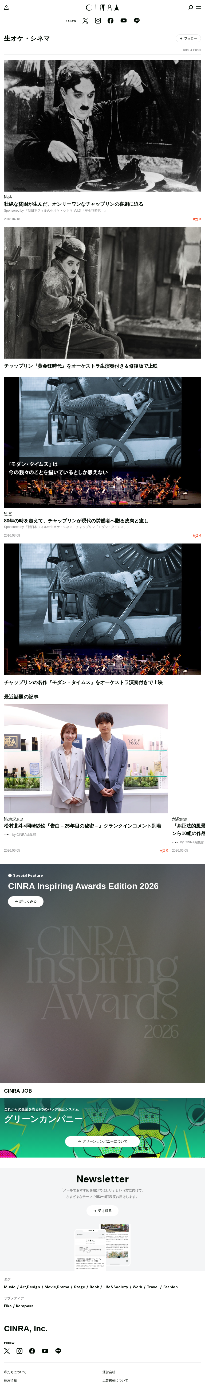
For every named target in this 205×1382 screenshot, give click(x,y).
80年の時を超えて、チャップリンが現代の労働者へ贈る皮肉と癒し (76, 520)
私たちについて (15, 1372)
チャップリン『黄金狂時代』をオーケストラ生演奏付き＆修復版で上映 (81, 366)
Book (94, 1287)
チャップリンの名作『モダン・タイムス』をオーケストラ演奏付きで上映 (83, 682)
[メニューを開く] (199, 7)
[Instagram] (98, 21)
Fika (7, 1306)
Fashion (170, 1287)
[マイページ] (6, 7)
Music (9, 1287)
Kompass (24, 1306)
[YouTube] (123, 21)
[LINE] (137, 21)
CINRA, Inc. (26, 1328)
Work (137, 1287)
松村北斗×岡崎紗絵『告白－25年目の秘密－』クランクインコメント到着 (82, 826)
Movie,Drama (57, 1287)
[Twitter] (85, 21)
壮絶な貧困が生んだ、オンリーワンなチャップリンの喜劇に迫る (73, 204)
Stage (79, 1287)
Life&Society (116, 1287)
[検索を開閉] (191, 7)
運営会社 (108, 1372)
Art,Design (30, 1287)
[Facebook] (110, 21)
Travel (153, 1287)
